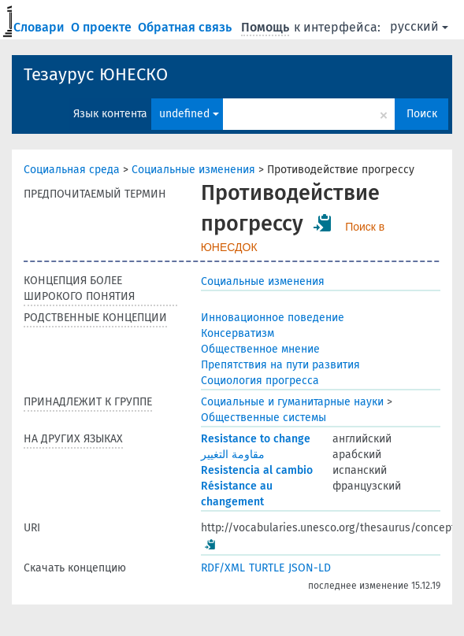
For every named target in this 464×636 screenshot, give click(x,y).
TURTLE (266, 568)
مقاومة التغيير (233, 454)
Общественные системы (263, 417)
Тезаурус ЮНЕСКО (96, 74)
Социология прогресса (260, 380)
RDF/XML (223, 568)
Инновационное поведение (272, 317)
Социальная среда (72, 169)
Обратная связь (186, 27)
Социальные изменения (193, 169)
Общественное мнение (260, 349)
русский (419, 26)
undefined (189, 113)
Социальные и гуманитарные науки (292, 402)
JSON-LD (309, 568)
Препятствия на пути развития (280, 365)
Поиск (421, 113)
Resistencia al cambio (257, 470)
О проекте (103, 27)
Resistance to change (255, 439)
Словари (40, 27)
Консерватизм (237, 333)
